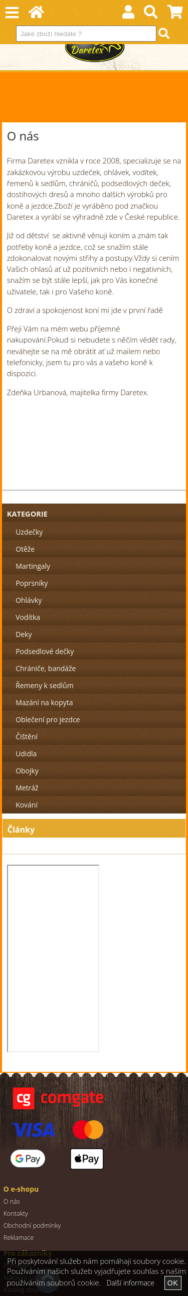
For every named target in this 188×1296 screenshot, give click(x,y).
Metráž (27, 787)
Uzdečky (29, 532)
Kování (27, 804)
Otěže (25, 549)
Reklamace (19, 1237)
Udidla (26, 753)
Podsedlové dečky (45, 651)
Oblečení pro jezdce (48, 719)
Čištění (27, 736)
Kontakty (16, 1213)
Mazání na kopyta (44, 702)
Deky (24, 634)
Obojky (27, 770)
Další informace (130, 1282)
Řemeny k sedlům (44, 685)
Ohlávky (29, 600)
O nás (12, 1201)
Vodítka (28, 617)
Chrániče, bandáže (46, 668)
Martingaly (33, 566)
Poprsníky (32, 583)
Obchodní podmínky (32, 1225)
